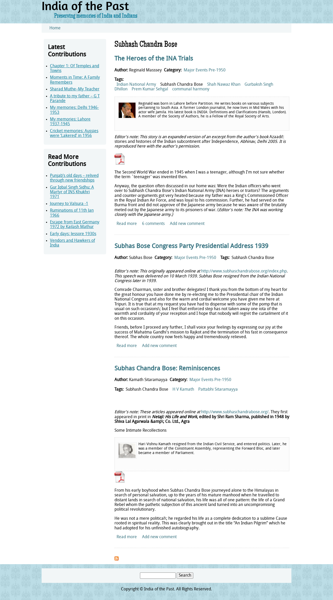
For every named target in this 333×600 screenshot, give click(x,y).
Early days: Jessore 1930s (73, 234)
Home (55, 28)
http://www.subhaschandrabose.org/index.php (244, 271)
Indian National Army (136, 85)
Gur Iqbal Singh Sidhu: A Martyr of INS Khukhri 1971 (72, 192)
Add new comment (187, 224)
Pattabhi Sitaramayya (218, 390)
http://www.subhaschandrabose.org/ (234, 412)
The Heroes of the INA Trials (153, 59)
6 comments (153, 224)
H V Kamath (183, 390)
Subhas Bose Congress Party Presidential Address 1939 (191, 246)
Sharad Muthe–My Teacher (74, 89)
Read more (127, 224)
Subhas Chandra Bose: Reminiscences (167, 369)
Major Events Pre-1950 (205, 70)
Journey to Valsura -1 (69, 204)
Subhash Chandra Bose (181, 85)
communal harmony (190, 89)
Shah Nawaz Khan (223, 85)
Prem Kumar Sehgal (150, 89)
